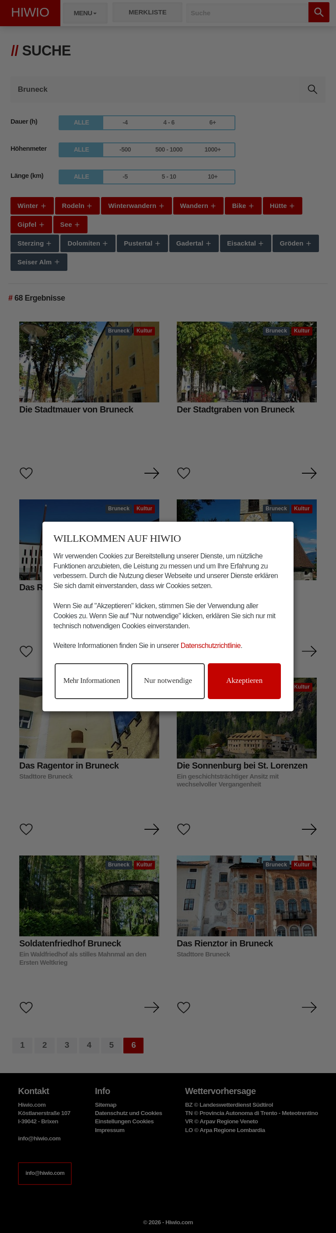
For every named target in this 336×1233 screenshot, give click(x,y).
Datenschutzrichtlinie (211, 645)
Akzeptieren (244, 680)
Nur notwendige (168, 680)
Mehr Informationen (91, 680)
